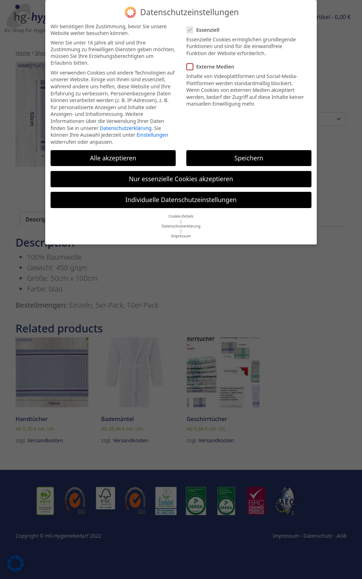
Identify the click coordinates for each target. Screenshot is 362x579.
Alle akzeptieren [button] (113, 153)
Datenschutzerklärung (125, 123)
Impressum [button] (181, 231)
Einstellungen (152, 129)
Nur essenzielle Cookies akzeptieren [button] (181, 174)
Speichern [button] (248, 153)
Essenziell (205, 25)
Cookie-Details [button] (181, 211)
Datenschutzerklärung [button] (181, 221)
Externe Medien (212, 61)
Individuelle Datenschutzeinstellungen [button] (181, 194)
